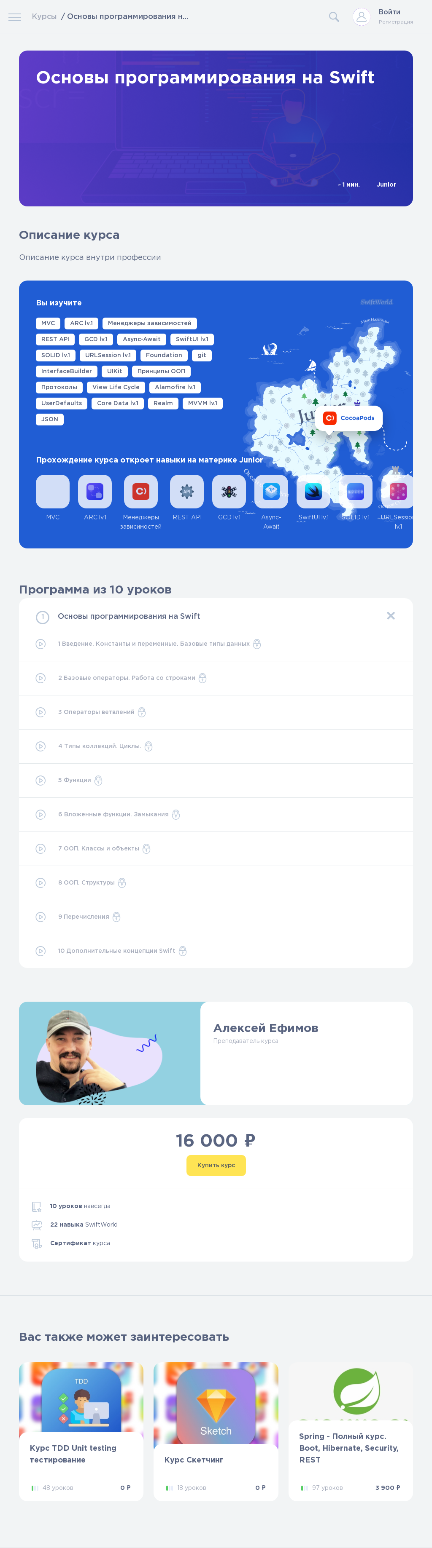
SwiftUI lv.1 (192, 339)
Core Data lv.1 (117, 403)
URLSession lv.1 (108, 355)
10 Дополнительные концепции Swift (111, 951)
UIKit (114, 371)
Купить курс (216, 1165)
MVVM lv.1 (202, 403)
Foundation (164, 355)
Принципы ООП (161, 371)
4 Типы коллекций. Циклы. (94, 746)
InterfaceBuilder (66, 371)
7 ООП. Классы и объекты (92, 849)
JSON (49, 419)
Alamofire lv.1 (175, 387)
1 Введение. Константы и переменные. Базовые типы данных (148, 644)
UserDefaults (61, 403)
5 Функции (68, 780)
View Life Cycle (116, 387)
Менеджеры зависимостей (150, 323)
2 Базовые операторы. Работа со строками (121, 678)
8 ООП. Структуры (80, 883)
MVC (48, 323)
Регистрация (396, 22)
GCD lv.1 (96, 339)
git (201, 355)
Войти (389, 12)
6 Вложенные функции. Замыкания (107, 814)
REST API (55, 339)
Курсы (44, 16)
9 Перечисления (78, 917)
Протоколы (59, 387)
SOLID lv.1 (55, 355)
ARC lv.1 (81, 323)
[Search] (268, 17)
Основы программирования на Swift (129, 616)
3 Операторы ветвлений (90, 712)
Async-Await (142, 339)
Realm (163, 403)
